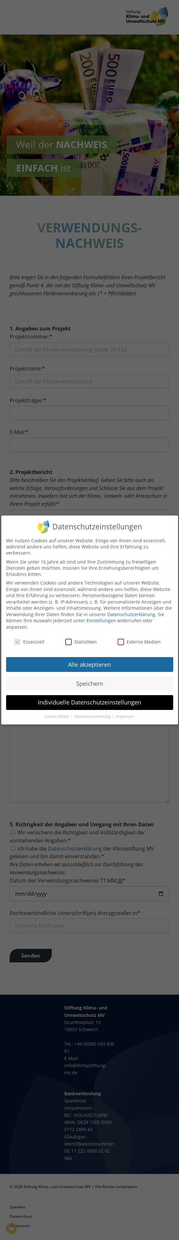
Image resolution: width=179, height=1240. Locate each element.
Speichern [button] (89, 679)
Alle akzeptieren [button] (89, 660)
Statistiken (81, 638)
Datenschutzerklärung (131, 610)
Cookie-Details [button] (57, 712)
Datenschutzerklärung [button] (93, 712)
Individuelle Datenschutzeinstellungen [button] (89, 698)
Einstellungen (101, 616)
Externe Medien (139, 638)
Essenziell (29, 638)
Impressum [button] (125, 712)
